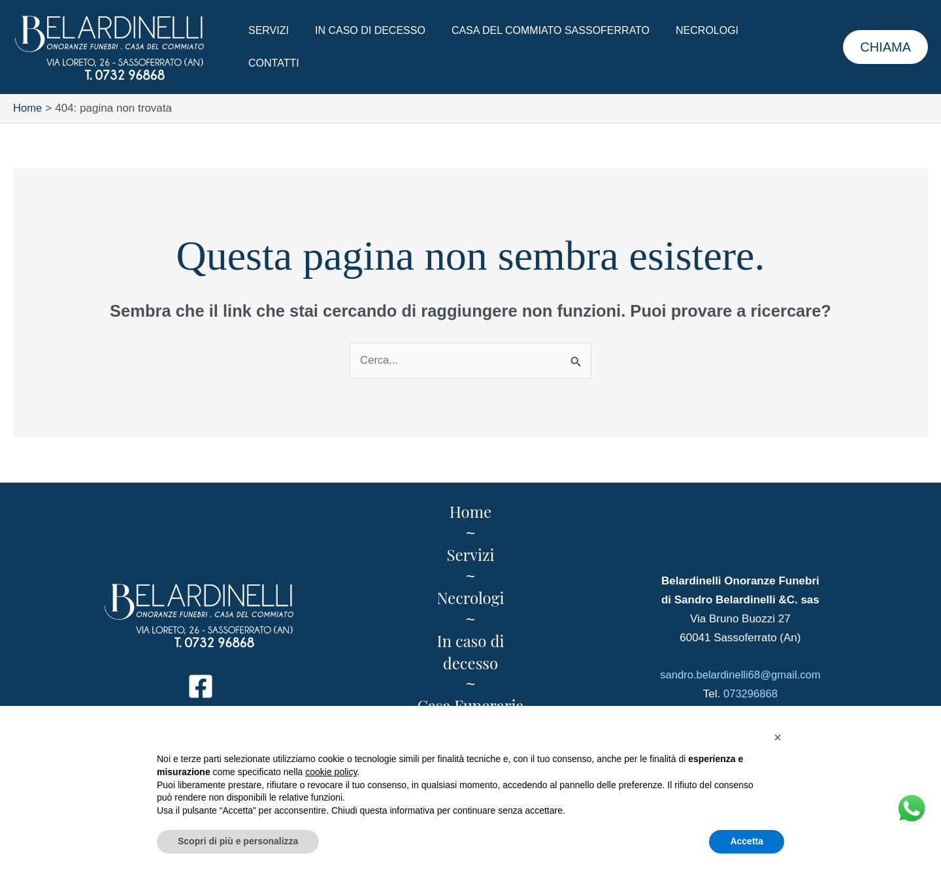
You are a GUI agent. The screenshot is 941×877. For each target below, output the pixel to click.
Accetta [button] (746, 841)
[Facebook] (200, 687)
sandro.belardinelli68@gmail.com (740, 675)
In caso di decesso (362, 46)
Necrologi (688, 46)
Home (470, 512)
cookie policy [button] (331, 772)
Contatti (766, 46)
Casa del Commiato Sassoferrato (537, 46)
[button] (885, 47)
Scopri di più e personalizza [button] (238, 841)
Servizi (266, 46)
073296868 (750, 694)
